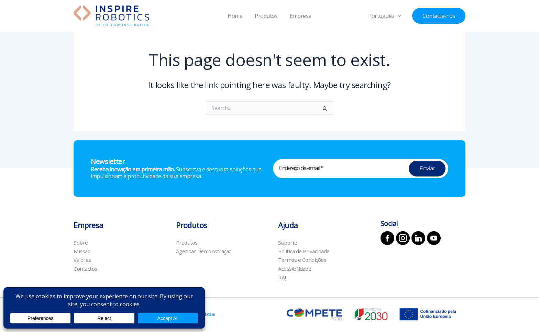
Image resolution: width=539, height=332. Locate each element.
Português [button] (387, 16)
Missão (82, 250)
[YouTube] (434, 236)
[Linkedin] (418, 236)
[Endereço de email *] (360, 166)
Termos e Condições (303, 259)
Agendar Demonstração (205, 250)
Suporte (288, 241)
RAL (283, 277)
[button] (400, 16)
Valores (83, 259)
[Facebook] (387, 236)
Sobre (81, 241)
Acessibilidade (294, 268)
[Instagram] (403, 236)
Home (236, 16)
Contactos (86, 268)
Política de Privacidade (304, 250)
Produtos (266, 16)
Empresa (299, 16)
